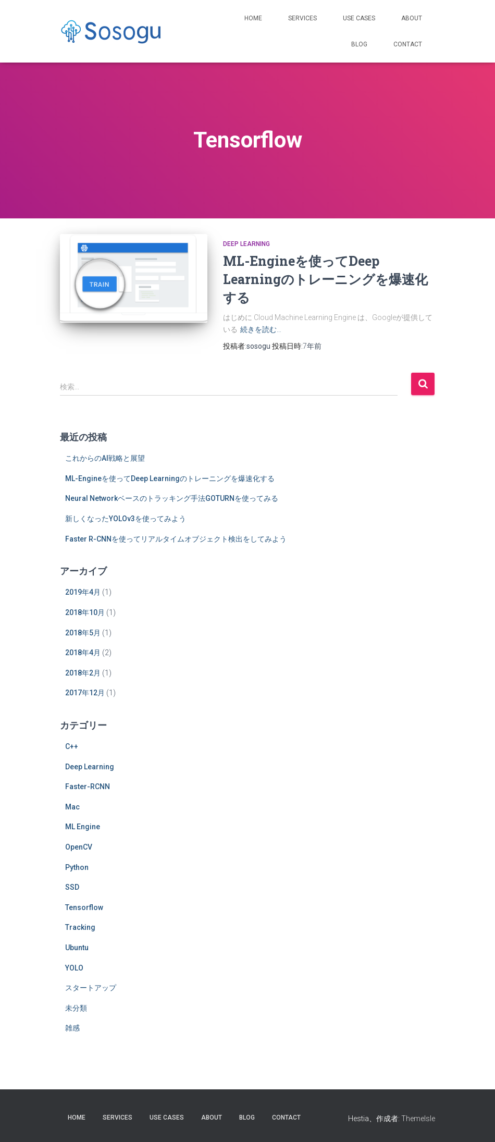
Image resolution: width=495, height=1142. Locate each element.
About (411, 18)
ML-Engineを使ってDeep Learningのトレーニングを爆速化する (325, 279)
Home (253, 18)
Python (77, 867)
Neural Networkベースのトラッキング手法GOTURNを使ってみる (171, 498)
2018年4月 (83, 652)
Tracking (80, 927)
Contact (407, 44)
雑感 (72, 1028)
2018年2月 (83, 673)
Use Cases (359, 18)
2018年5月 (83, 633)
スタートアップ (90, 988)
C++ (71, 746)
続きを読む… (260, 329)
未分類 (76, 1008)
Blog (359, 44)
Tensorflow (84, 907)
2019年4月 (83, 592)
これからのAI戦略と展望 (105, 458)
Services (302, 18)
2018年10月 (85, 612)
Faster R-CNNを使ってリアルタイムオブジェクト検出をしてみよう (176, 539)
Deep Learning (246, 244)
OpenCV (78, 847)
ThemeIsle (418, 1118)
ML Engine (82, 826)
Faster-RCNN (87, 786)
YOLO (74, 968)
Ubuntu (77, 947)
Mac (72, 807)
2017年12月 (85, 693)
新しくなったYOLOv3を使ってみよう (125, 518)
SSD (72, 887)
